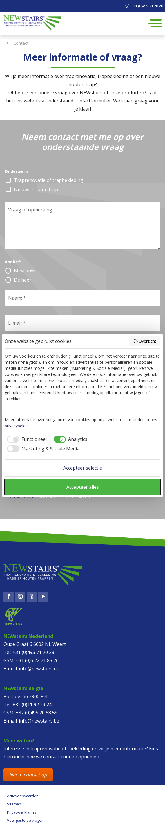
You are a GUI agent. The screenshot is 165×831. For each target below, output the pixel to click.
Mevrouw (24, 271)
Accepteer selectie (82, 468)
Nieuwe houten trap (36, 189)
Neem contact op (28, 775)
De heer (22, 280)
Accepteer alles (82, 487)
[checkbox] (26, 439)
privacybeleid (17, 425)
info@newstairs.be (39, 721)
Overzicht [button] (145, 341)
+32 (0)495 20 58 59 (36, 712)
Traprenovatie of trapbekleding (48, 180)
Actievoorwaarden (23, 796)
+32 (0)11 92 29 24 (32, 704)
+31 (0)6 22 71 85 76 (37, 660)
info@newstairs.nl (38, 668)
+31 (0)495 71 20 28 (144, 5)
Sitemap (14, 804)
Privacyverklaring (21, 812)
